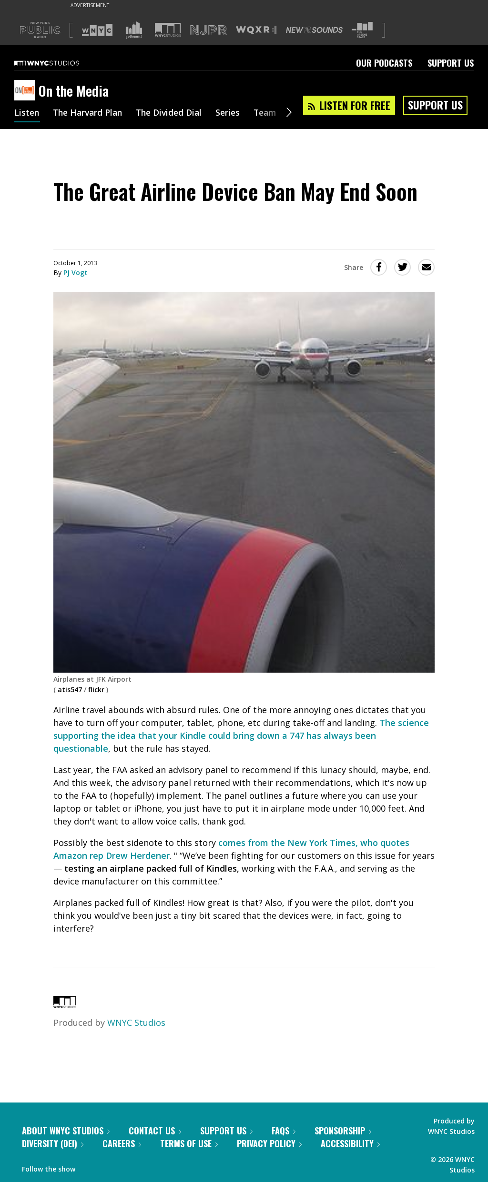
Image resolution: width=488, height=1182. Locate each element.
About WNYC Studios (66, 1130)
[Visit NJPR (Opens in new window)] (208, 30)
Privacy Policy (269, 1143)
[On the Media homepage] (26, 91)
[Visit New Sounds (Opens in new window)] (314, 30)
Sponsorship (343, 1130)
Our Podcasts (384, 63)
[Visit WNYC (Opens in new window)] (97, 30)
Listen (27, 113)
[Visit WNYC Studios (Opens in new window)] (168, 30)
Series (235, 113)
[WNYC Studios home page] (58, 63)
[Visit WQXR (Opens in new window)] (256, 30)
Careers (121, 1143)
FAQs (283, 1130)
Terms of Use (189, 1143)
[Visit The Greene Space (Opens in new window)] (362, 30)
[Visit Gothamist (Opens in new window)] (134, 30)
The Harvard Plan (90, 113)
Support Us (450, 63)
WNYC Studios (136, 1022)
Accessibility (350, 1143)
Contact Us (155, 1130)
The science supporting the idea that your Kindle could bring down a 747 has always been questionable (241, 735)
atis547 (70, 689)
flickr (96, 689)
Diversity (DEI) (52, 1143)
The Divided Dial (175, 113)
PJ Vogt (75, 272)
